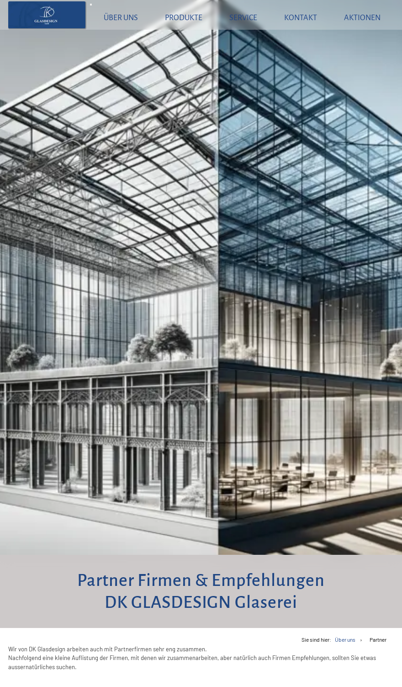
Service (243, 17)
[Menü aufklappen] (91, 4)
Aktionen (362, 17)
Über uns (121, 17)
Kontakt (300, 17)
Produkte (183, 17)
